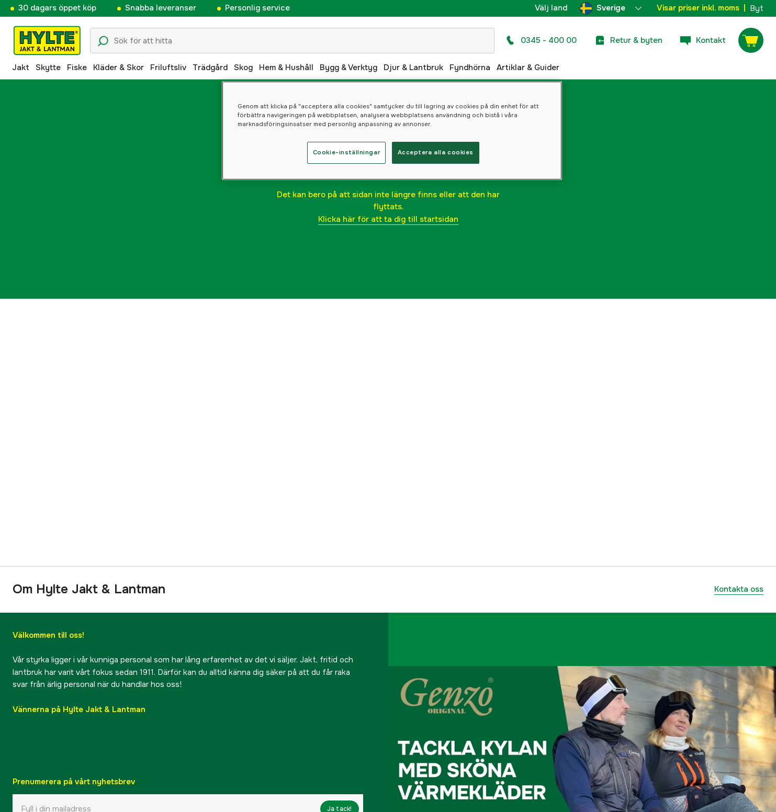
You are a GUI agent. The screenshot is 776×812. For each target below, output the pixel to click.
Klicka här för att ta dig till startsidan (388, 219)
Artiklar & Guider (528, 67)
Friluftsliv (168, 67)
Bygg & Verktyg (348, 67)
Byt (756, 8)
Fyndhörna (469, 67)
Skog (243, 67)
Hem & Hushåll (286, 67)
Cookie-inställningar (346, 152)
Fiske (77, 67)
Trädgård (210, 67)
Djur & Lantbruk (413, 67)
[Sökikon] (103, 41)
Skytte (48, 67)
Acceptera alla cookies (436, 152)
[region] (392, 130)
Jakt (20, 67)
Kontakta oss (738, 589)
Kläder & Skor (118, 67)
